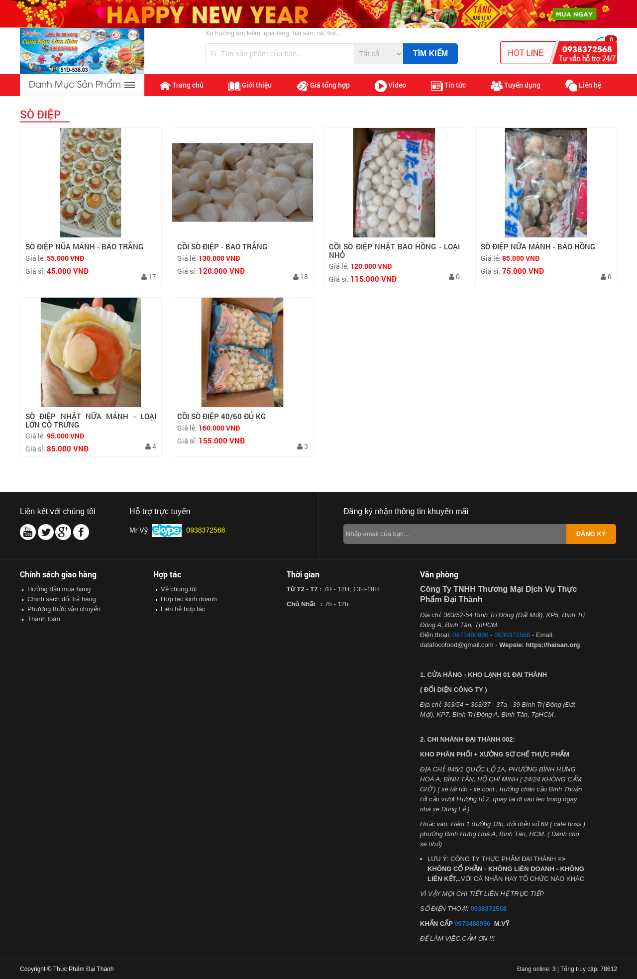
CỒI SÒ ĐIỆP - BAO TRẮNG (222, 246)
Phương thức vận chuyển (64, 609)
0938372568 (512, 635)
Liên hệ (583, 86)
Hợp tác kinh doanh (189, 599)
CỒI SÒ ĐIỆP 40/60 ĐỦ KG (221, 416)
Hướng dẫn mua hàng (59, 589)
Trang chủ (182, 85)
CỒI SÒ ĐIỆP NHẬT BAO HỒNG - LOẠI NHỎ (394, 250)
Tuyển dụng (515, 85)
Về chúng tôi (179, 589)
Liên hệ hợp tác (183, 609)
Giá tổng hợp (323, 85)
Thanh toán (43, 619)
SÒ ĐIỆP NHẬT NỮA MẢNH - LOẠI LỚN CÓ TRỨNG (90, 420)
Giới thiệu (250, 85)
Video (390, 86)
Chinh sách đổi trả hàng (61, 599)
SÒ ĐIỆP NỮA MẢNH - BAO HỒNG (538, 246)
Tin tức (448, 85)
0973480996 (470, 635)
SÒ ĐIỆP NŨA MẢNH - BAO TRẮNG (84, 246)
